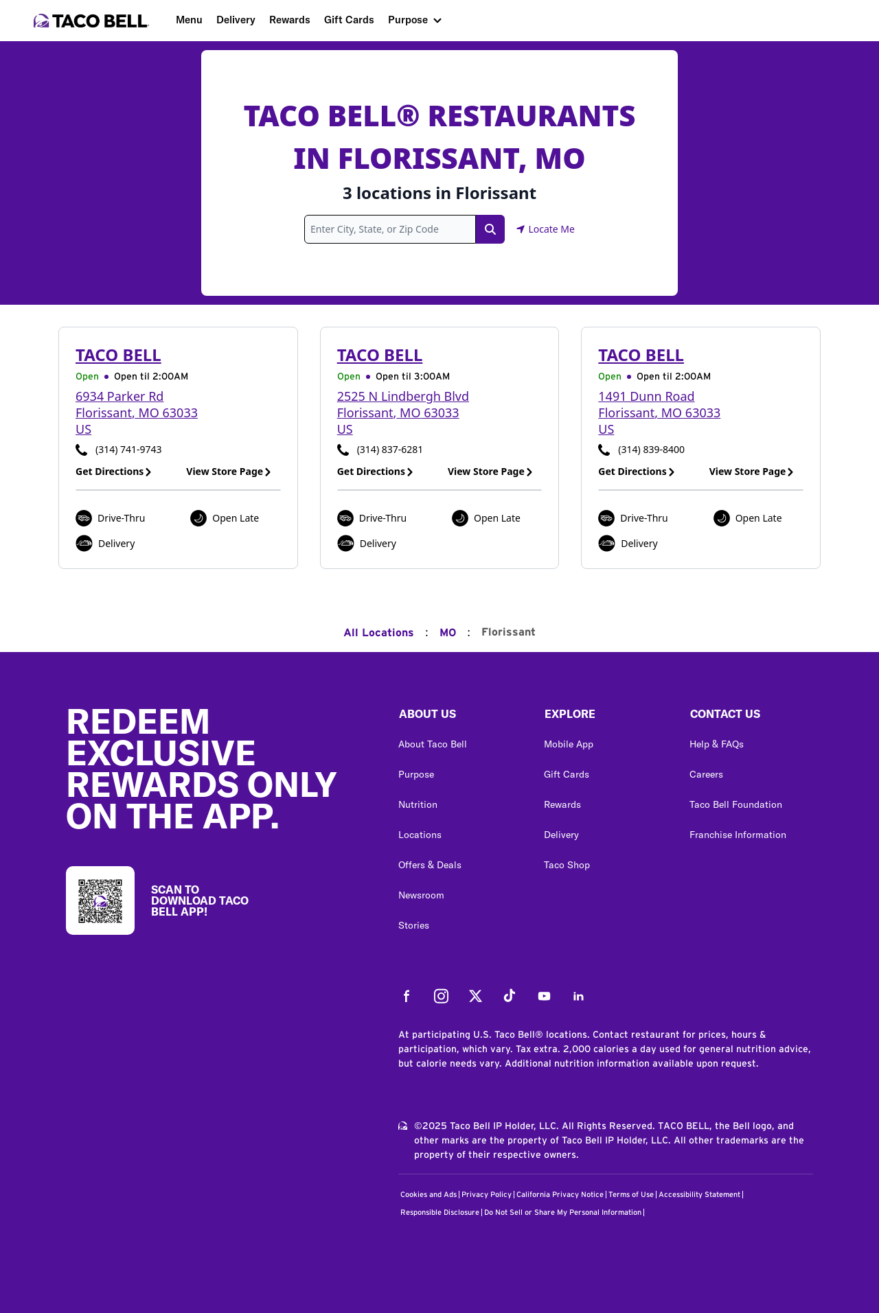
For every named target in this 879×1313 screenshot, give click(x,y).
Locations (420, 834)
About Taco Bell (432, 744)
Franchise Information (737, 834)
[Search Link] (490, 229)
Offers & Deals (429, 865)
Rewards (289, 19)
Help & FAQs (716, 744)
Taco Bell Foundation (735, 804)
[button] (460, 717)
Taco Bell (118, 354)
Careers (706, 774)
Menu (189, 19)
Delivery (235, 19)
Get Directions (114, 471)
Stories (413, 925)
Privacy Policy (486, 1194)
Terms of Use (631, 1194)
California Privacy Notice (560, 1194)
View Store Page (229, 471)
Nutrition (417, 804)
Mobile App (568, 744)
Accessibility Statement (699, 1194)
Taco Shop (567, 865)
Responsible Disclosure (439, 1212)
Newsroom (421, 895)
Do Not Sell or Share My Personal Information (562, 1212)
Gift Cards (349, 19)
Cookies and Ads (428, 1194)
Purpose (408, 19)
